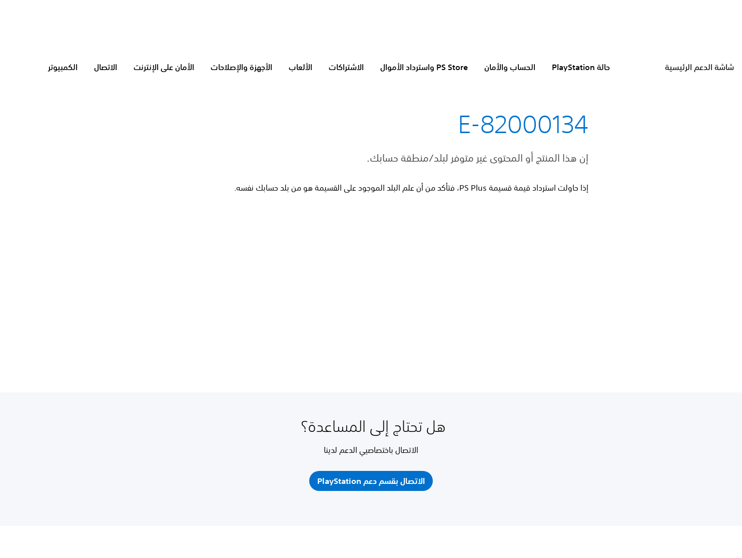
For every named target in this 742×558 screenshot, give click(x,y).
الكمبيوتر (63, 67)
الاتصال (105, 67)
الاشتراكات (346, 67)
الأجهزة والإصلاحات (241, 67)
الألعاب (300, 67)
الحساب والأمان (509, 67)
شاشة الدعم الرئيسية (699, 67)
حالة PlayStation (581, 67)
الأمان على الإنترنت (164, 67)
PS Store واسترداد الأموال (424, 67)
